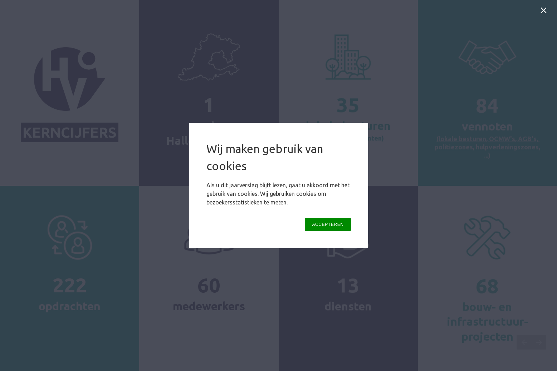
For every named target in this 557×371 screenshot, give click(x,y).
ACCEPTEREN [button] (327, 224)
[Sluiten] (545, 12)
